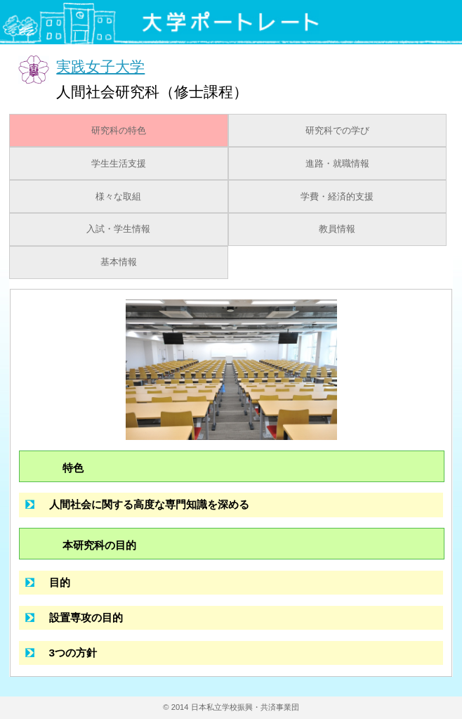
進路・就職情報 (337, 164)
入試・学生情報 (118, 229)
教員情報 (337, 229)
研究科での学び (337, 131)
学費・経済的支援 (337, 197)
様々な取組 (118, 197)
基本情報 (118, 262)
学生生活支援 (118, 164)
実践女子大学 (100, 66)
